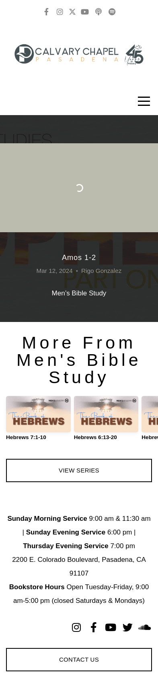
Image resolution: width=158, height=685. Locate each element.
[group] (38, 421)
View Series (79, 470)
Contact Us (79, 659)
